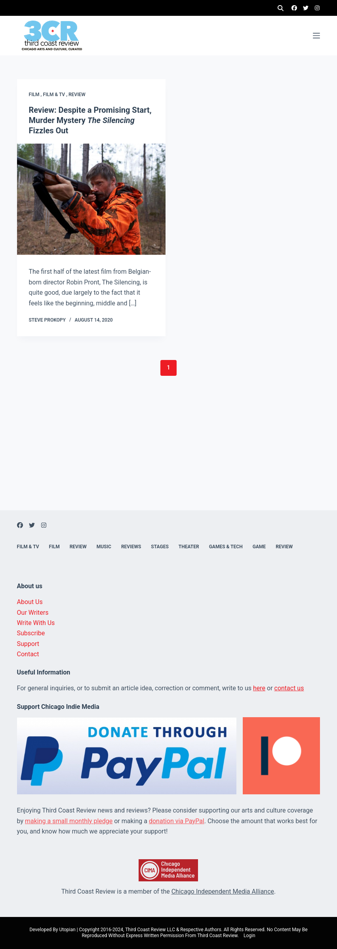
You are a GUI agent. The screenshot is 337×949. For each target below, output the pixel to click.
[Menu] (316, 35)
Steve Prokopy (47, 320)
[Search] (281, 8)
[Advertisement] (168, 455)
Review (77, 94)
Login (249, 935)
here (259, 688)
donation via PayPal (176, 821)
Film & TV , (56, 94)
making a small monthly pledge (68, 821)
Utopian (67, 929)
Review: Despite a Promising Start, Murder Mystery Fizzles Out (90, 120)
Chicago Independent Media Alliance (222, 891)
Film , (36, 94)
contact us (289, 688)
